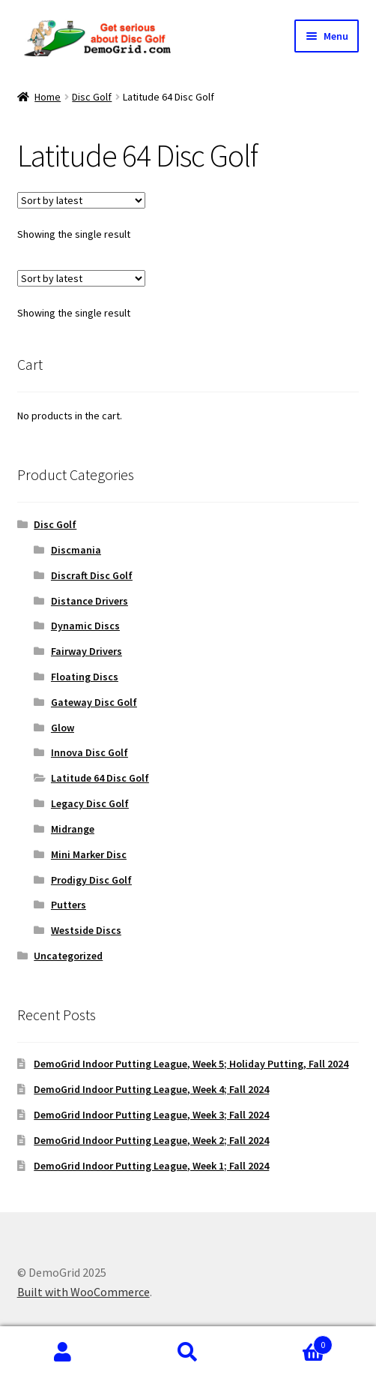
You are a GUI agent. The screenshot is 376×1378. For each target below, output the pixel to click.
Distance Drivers (89, 601)
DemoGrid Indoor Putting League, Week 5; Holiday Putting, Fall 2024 (191, 1063)
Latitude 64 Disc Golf (100, 778)
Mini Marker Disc (89, 854)
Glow (62, 727)
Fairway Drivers (86, 651)
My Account (62, 1352)
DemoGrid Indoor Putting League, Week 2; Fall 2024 (151, 1140)
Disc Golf (92, 97)
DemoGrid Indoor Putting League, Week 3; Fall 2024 (151, 1114)
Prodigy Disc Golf (91, 880)
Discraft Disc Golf (92, 575)
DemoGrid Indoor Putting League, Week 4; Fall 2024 (151, 1089)
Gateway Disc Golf (94, 702)
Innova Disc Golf (89, 752)
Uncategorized (68, 955)
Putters (68, 904)
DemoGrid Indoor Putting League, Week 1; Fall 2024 (151, 1165)
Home (47, 97)
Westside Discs (86, 930)
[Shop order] (81, 200)
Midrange (72, 829)
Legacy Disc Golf (90, 803)
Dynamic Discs (85, 625)
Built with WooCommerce (83, 1291)
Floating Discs (84, 676)
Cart (292, 1341)
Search (187, 1352)
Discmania (76, 550)
